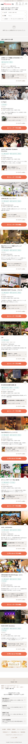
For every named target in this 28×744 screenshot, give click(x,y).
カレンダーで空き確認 (14, 128)
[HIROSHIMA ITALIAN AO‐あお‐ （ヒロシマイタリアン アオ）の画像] (14, 566)
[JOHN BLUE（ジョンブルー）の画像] (14, 189)
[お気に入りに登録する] (25, 55)
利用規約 (9, 729)
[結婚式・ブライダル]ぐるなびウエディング (9, 685)
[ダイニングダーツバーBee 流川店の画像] (14, 471)
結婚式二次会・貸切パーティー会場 (8, 687)
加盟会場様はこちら (15, 732)
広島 (18, 687)
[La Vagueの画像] (14, 93)
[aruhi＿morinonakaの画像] (14, 518)
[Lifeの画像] (14, 328)
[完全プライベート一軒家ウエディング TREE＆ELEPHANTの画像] (14, 237)
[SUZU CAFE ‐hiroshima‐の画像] (14, 617)
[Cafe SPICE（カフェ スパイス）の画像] (14, 423)
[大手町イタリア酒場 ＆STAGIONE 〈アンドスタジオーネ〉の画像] (14, 49)
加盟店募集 (23, 732)
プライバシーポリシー (21, 729)
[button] (14, 700)
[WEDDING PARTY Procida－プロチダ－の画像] (14, 281)
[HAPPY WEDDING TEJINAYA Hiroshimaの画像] (14, 140)
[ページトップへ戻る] (14, 681)
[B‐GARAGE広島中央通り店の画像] (14, 376)
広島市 (21, 687)
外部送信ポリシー (6, 732)
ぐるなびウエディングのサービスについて (13, 734)
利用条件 (14, 729)
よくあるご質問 (14, 737)
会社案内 (4, 729)
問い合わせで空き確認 (14, 458)
